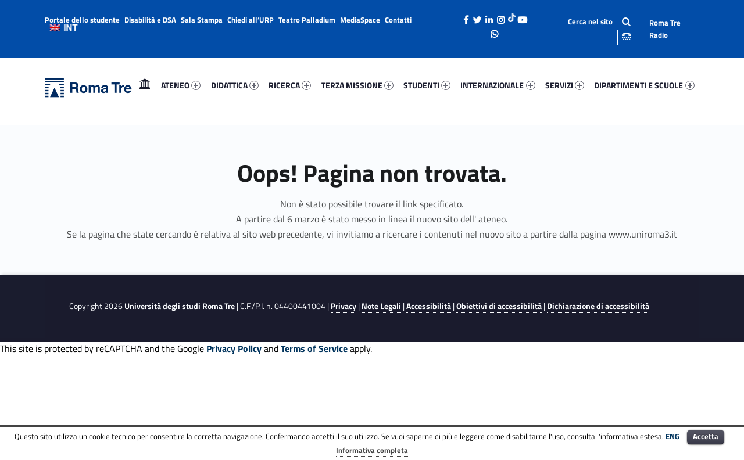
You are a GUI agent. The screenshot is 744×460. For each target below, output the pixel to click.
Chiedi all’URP (250, 20)
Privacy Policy (234, 348)
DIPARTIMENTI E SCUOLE (644, 85)
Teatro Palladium (306, 20)
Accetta (705, 436)
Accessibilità (428, 306)
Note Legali (381, 306)
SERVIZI (564, 85)
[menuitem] (144, 85)
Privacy (343, 306)
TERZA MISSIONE (357, 85)
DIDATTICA (235, 85)
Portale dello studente (82, 20)
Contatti (398, 20)
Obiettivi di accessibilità (499, 306)
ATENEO (181, 85)
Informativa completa (372, 450)
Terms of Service (314, 348)
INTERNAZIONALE (497, 85)
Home (144, 85)
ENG (672, 436)
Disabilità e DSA (150, 20)
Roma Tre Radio (665, 29)
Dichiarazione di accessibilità (598, 306)
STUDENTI (426, 85)
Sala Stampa (202, 20)
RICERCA (290, 85)
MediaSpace (360, 20)
